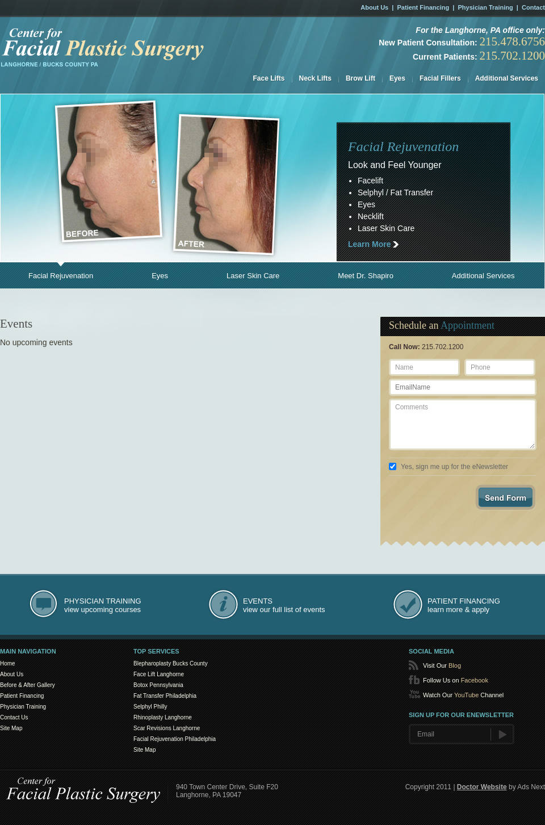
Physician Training (485, 7)
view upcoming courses (102, 605)
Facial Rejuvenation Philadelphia (174, 739)
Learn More (369, 244)
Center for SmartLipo (83, 788)
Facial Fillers (440, 78)
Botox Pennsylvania (158, 685)
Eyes (397, 78)
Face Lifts (269, 78)
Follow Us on (455, 680)
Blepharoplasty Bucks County (170, 663)
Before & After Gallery (27, 685)
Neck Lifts (315, 78)
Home (7, 663)
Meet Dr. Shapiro (365, 275)
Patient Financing (423, 7)
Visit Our (442, 665)
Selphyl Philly (150, 706)
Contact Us (14, 717)
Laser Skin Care (253, 275)
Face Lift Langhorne (158, 674)
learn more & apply (463, 605)
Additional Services (506, 78)
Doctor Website (482, 787)
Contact (533, 7)
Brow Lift (360, 78)
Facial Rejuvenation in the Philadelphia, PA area (102, 47)
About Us (374, 7)
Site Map (11, 728)
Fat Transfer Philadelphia (164, 696)
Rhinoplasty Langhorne (162, 717)
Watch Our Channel (463, 695)
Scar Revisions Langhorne (166, 728)
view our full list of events (284, 605)
